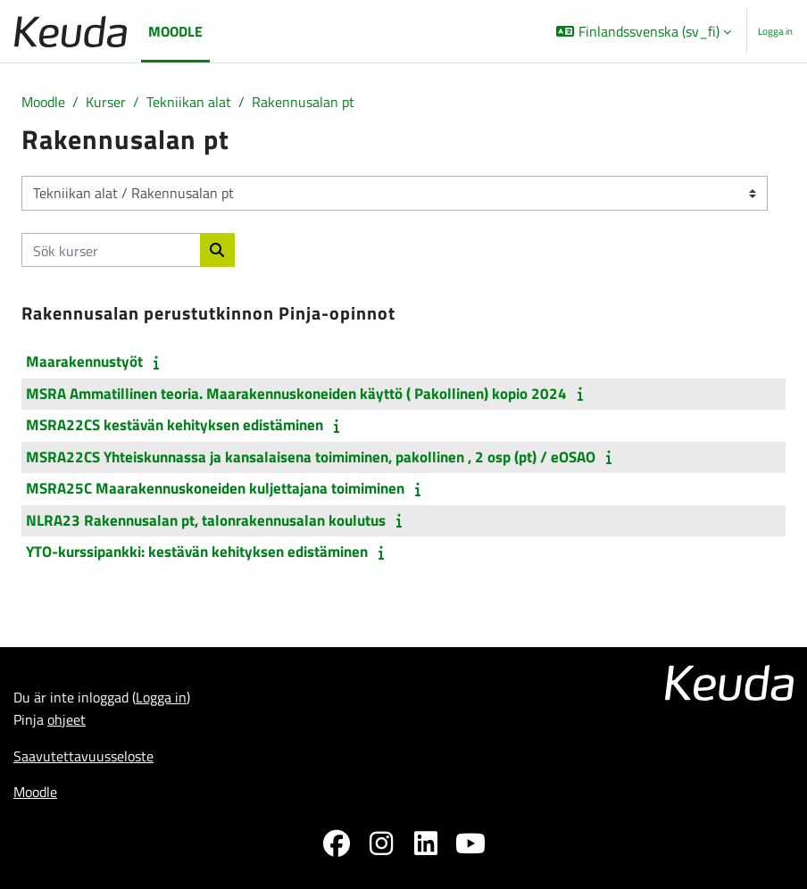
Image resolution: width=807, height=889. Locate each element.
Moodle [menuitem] (175, 31)
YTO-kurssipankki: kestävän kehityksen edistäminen (197, 551)
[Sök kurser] (111, 250)
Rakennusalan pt (303, 101)
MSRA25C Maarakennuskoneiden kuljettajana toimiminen (215, 488)
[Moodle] (70, 31)
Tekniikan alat (188, 101)
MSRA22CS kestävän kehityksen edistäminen (174, 424)
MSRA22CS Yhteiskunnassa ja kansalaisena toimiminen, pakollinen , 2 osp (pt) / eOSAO (310, 457)
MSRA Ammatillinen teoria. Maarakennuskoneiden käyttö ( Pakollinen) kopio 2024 (296, 393)
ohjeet (66, 719)
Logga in (775, 31)
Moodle (43, 101)
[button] (644, 31)
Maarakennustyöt (84, 361)
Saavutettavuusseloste (83, 755)
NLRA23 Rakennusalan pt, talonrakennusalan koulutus (206, 520)
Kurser (106, 101)
